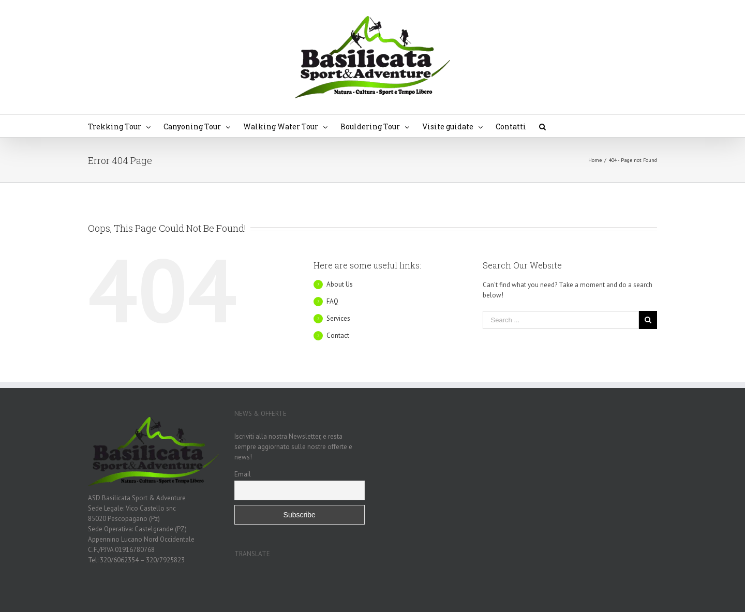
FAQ (332, 301)
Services (338, 318)
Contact (337, 335)
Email (242, 474)
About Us (339, 284)
